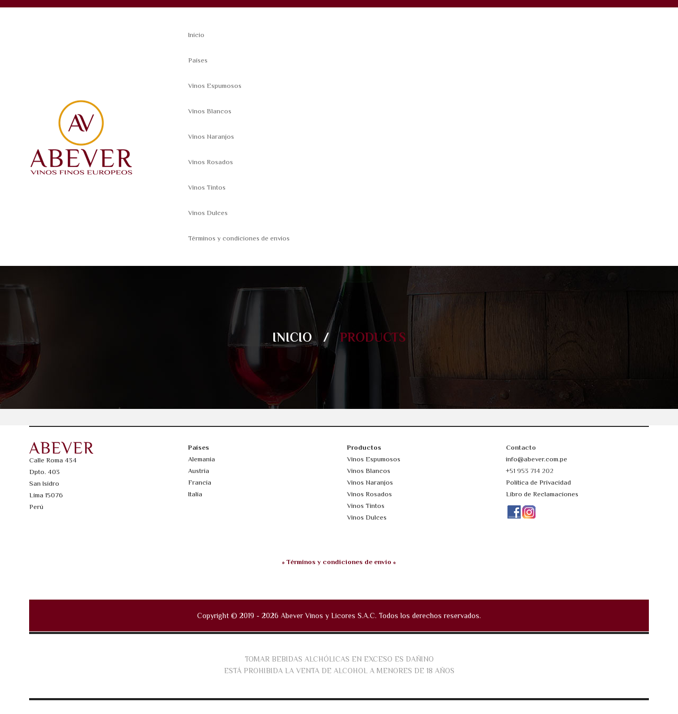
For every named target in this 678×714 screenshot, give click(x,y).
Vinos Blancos (209, 111)
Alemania (201, 459)
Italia (195, 494)
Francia (199, 482)
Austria (198, 471)
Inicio (196, 35)
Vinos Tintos (207, 187)
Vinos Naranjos (211, 136)
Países (198, 60)
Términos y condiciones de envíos (239, 238)
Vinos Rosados (210, 162)
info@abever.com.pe (536, 459)
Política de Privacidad (538, 482)
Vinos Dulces (208, 213)
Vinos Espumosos (215, 86)
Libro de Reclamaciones (542, 494)
